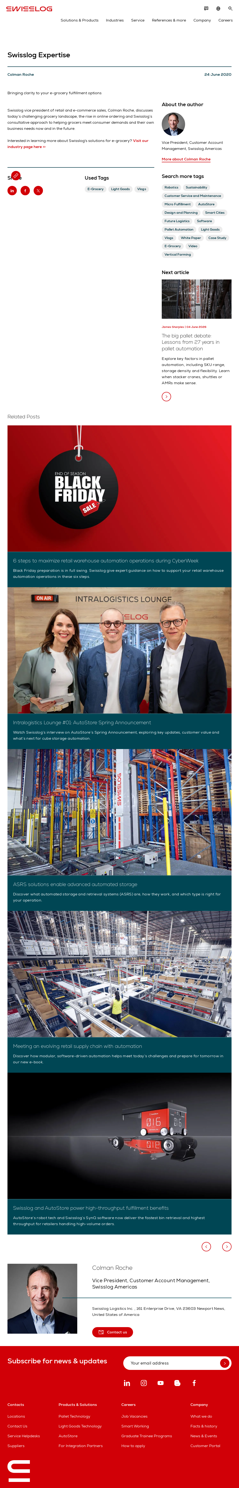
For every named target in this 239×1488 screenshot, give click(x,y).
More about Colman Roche (186, 159)
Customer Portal (205, 1445)
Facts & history (203, 1426)
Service (136, 21)
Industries (114, 21)
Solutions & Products (78, 21)
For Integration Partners (81, 1445)
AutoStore (68, 1436)
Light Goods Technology (80, 1426)
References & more (168, 21)
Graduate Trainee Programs (146, 1436)
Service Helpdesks (23, 1436)
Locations (16, 1416)
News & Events (203, 1436)
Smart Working (135, 1426)
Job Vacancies (134, 1416)
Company (201, 21)
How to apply (133, 1445)
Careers (224, 21)
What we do (201, 1416)
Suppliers (16, 1445)
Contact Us (17, 1426)
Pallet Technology (74, 1416)
